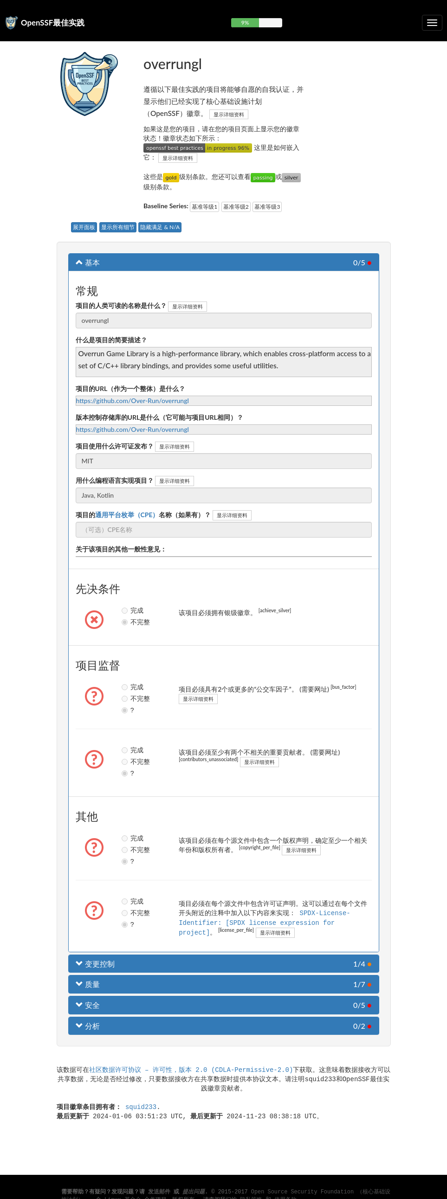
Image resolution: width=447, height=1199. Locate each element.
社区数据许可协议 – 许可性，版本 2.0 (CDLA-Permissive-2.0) (191, 1068)
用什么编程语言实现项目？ (115, 480)
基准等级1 (204, 206)
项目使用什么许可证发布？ (115, 446)
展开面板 (84, 227)
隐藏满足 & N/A (160, 227)
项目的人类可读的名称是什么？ (121, 305)
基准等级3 (267, 206)
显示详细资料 (229, 114)
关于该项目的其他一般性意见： (121, 549)
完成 (128, 610)
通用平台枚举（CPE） (127, 515)
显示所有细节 (118, 227)
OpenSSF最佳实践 (52, 22)
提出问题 (193, 1192)
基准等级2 (236, 206)
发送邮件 (159, 1192)
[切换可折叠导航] (432, 23)
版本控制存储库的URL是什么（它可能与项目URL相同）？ (159, 417)
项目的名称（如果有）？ (143, 515)
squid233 (140, 1105)
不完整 (128, 622)
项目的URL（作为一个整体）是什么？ (131, 388)
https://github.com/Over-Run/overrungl (132, 400)
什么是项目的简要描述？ (111, 340)
